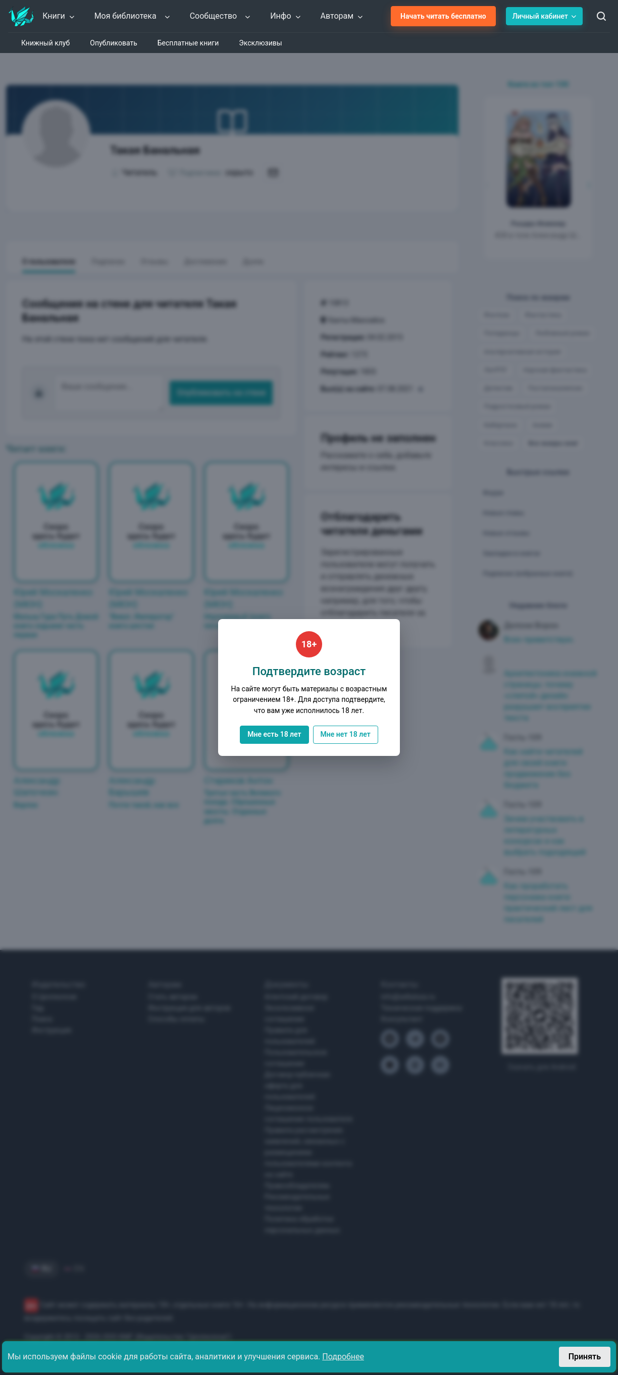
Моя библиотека (132, 16)
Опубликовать (113, 43)
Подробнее (343, 1356)
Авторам (342, 16)
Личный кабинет (544, 16)
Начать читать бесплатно (443, 16)
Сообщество (220, 16)
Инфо (285, 16)
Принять (585, 1356)
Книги (58, 16)
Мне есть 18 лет (274, 734)
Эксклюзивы (260, 43)
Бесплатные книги (188, 43)
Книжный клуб (45, 43)
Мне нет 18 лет (346, 734)
